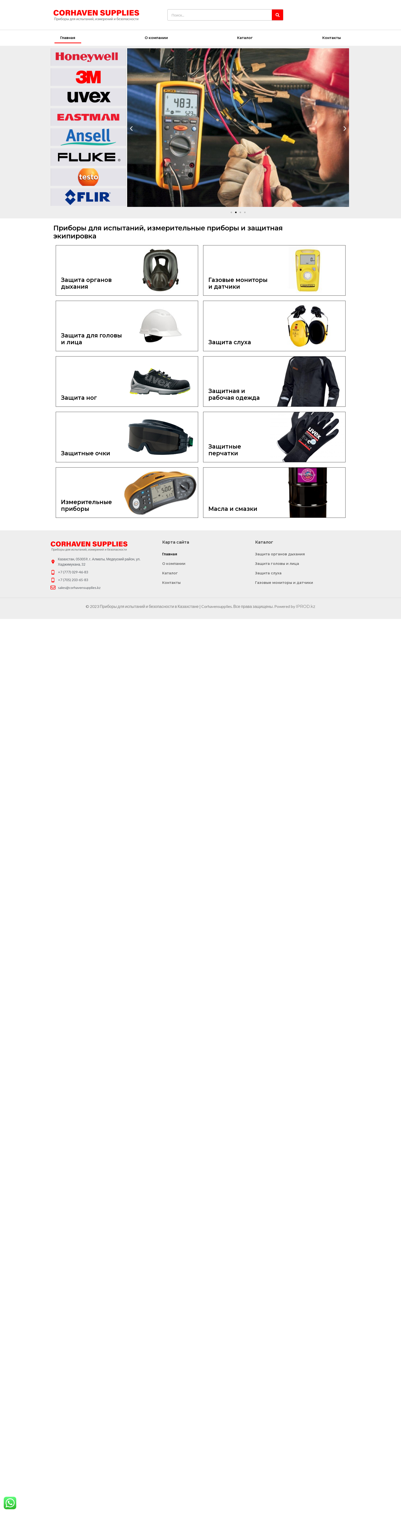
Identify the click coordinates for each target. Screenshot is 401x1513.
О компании (156, 38)
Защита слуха (268, 573)
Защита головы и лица (277, 563)
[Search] (277, 15)
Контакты (331, 38)
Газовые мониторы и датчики (284, 582)
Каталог (245, 38)
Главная (67, 38)
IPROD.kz (305, 606)
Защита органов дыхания (280, 554)
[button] (231, 212)
